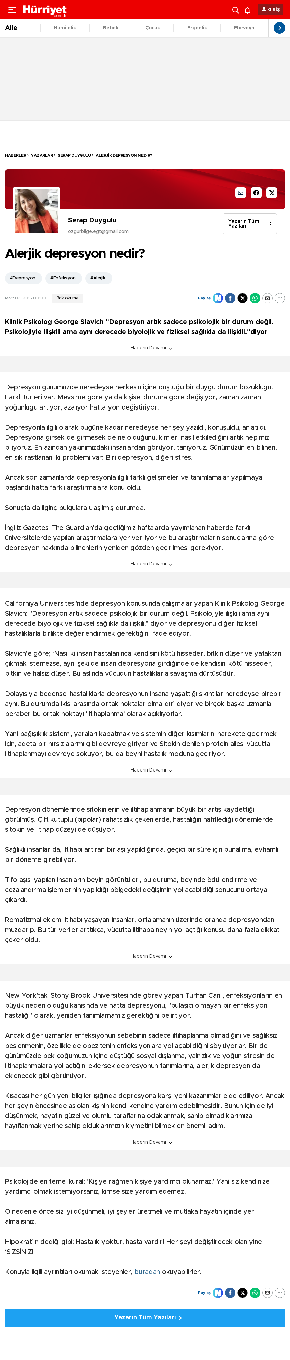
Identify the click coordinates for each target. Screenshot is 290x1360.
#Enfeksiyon (62, 278)
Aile (11, 28)
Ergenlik (197, 28)
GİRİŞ (274, 10)
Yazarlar (42, 155)
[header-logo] (45, 9)
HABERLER (15, 155)
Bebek (110, 28)
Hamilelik (65, 28)
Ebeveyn (244, 28)
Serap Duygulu (74, 155)
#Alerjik (97, 278)
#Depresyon (22, 278)
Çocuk (152, 28)
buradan (148, 1272)
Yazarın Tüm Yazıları (243, 224)
